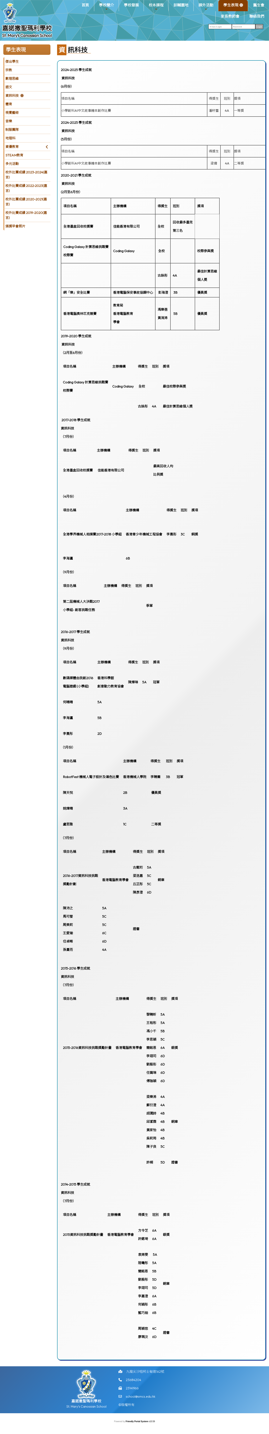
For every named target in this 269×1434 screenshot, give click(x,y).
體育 (8, 104)
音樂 (8, 121)
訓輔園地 (181, 5)
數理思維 (12, 78)
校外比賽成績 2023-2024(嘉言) (26, 174)
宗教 (8, 70)
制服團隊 (12, 130)
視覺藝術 (12, 112)
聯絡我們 (256, 16)
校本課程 (156, 7)
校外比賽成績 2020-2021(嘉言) (26, 201)
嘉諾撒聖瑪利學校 (27, 28)
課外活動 (205, 7)
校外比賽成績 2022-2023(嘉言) (26, 188)
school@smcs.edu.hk (140, 1409)
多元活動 (12, 164)
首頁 (85, 5)
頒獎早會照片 (15, 226)
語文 (8, 87)
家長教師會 (230, 16)
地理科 (10, 138)
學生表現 (230, 7)
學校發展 (131, 5)
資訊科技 (12, 95)
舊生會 (258, 5)
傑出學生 (12, 61)
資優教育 (12, 147)
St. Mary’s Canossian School (27, 35)
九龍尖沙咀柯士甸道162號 (145, 1384)
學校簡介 (106, 7)
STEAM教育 (14, 155)
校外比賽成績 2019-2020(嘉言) (26, 215)
